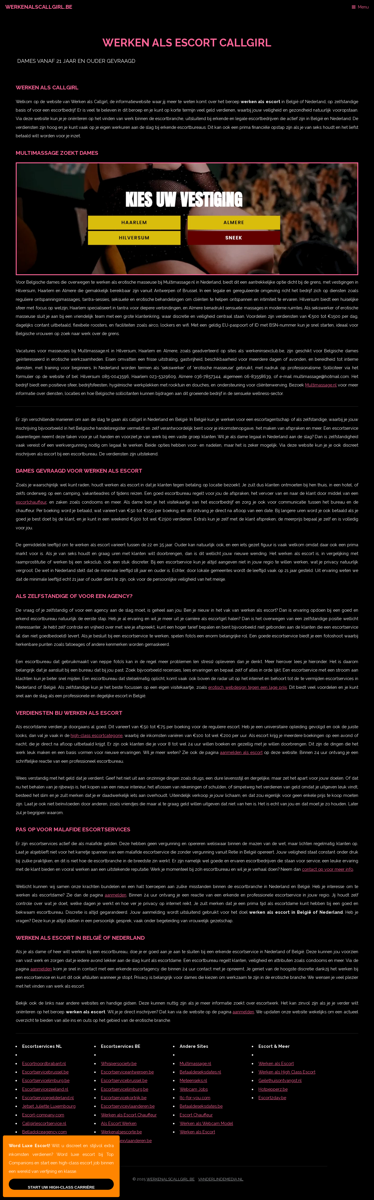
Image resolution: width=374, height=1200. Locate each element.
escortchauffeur (31, 502)
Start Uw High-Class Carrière (61, 1187)
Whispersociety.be (119, 1063)
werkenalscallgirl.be (170, 1179)
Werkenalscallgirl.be (38, 7)
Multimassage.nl (321, 384)
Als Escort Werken (119, 1123)
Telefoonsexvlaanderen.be (126, 1140)
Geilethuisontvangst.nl (280, 1080)
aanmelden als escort (241, 752)
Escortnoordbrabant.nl (44, 1063)
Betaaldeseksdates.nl (200, 1071)
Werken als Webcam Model (206, 1123)
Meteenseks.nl (193, 1080)
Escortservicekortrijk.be (123, 1097)
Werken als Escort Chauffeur (129, 1114)
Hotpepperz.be (273, 1089)
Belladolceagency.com (44, 1131)
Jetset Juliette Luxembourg (49, 1106)
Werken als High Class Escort (286, 1071)
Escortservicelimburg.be (45, 1080)
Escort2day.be (272, 1097)
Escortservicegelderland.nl (48, 1097)
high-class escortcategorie (97, 735)
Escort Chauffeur (196, 1114)
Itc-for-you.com (195, 1097)
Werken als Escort (197, 1131)
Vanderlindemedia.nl (220, 1179)
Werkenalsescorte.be (121, 1131)
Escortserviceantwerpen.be (127, 1071)
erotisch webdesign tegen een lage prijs (247, 687)
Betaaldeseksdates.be (201, 1106)
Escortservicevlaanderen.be (128, 1106)
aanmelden (115, 894)
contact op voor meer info (327, 869)
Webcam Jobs (194, 1089)
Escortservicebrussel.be (45, 1071)
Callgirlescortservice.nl (44, 1123)
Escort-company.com (43, 1114)
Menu (363, 6)
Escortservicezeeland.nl (45, 1089)
